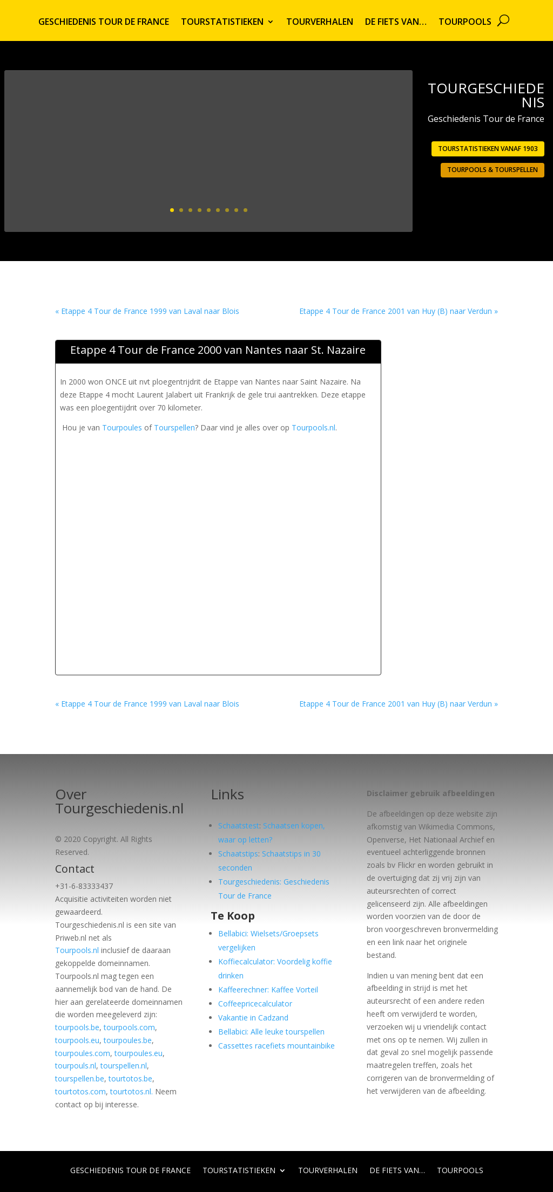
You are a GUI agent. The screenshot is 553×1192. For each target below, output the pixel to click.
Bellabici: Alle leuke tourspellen (271, 1031)
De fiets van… (396, 23)
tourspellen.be (79, 1078)
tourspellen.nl (123, 1065)
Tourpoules (122, 427)
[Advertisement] (256, 458)
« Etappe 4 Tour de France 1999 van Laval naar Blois (147, 311)
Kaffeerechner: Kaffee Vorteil (268, 989)
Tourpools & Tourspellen (492, 169)
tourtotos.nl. (131, 1091)
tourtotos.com (80, 1091)
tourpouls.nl (75, 1065)
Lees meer (365, 206)
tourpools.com (129, 1027)
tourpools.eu (77, 1040)
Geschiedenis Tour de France (103, 23)
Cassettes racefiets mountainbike (276, 1045)
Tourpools (465, 23)
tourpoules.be (128, 1040)
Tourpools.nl (313, 427)
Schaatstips (238, 853)
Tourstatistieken (222, 23)
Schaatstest (238, 825)
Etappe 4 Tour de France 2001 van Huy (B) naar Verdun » (398, 311)
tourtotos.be (130, 1078)
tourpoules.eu (138, 1053)
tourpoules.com (82, 1053)
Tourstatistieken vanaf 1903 (488, 148)
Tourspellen (174, 427)
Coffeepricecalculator (255, 1003)
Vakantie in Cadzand (253, 1017)
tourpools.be (77, 1027)
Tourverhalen (319, 23)
